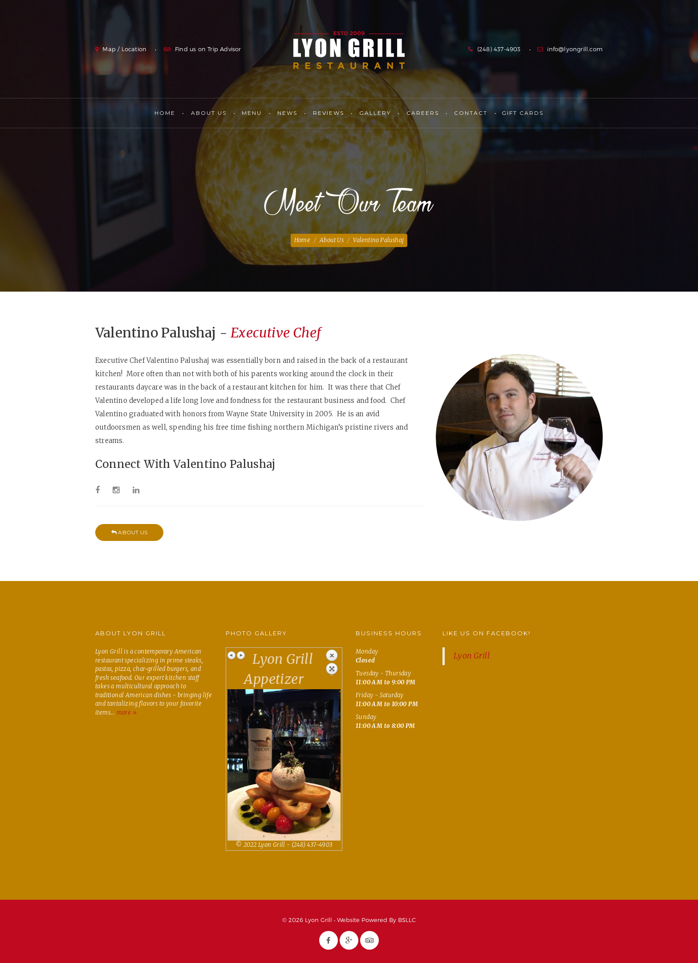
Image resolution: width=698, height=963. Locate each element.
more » (127, 712)
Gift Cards (523, 113)
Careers (422, 113)
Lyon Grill (349, 50)
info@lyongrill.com (575, 49)
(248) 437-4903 (499, 49)
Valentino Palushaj (378, 240)
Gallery (375, 113)
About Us (209, 113)
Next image (240, 655)
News (287, 113)
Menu (252, 113)
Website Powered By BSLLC (376, 919)
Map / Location (124, 49)
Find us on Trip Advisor (208, 49)
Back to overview (331, 662)
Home (164, 113)
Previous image (231, 655)
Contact (470, 113)
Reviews (328, 113)
